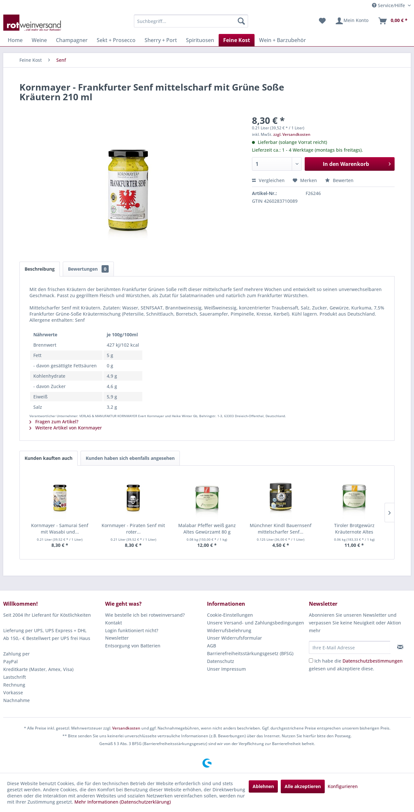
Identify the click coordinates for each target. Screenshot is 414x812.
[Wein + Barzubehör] (282, 40)
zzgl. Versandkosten (291, 134)
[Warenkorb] (393, 21)
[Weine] (39, 40)
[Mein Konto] (352, 21)
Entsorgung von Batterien (132, 646)
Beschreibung (40, 269)
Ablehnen (263, 786)
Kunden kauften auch (48, 458)
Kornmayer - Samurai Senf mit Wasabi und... (59, 528)
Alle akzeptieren (303, 786)
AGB (211, 646)
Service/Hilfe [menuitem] (389, 5)
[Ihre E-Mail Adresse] (349, 647)
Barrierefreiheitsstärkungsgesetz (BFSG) (250, 653)
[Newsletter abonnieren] (400, 647)
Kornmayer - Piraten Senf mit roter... (133, 528)
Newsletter (117, 638)
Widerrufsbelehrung (229, 630)
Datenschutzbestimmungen (373, 661)
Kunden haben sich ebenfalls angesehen (130, 458)
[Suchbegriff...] (191, 21)
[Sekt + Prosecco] (116, 40)
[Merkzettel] (322, 21)
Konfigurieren (343, 786)
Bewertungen (88, 269)
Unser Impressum (226, 669)
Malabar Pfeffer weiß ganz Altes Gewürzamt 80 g (207, 528)
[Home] (15, 40)
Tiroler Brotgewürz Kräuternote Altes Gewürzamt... (354, 528)
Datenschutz (220, 661)
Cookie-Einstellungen (230, 615)
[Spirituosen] (200, 40)
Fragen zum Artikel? (53, 421)
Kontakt (113, 623)
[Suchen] (241, 21)
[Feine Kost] (237, 40)
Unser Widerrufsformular (234, 638)
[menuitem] (191, 21)
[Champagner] (71, 40)
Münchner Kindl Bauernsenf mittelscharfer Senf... (280, 528)
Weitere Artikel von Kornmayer (65, 428)
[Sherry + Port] (160, 40)
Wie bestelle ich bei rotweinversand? (145, 615)
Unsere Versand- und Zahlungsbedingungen (255, 623)
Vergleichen (268, 180)
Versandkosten (126, 728)
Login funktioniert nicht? (131, 630)
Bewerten (339, 180)
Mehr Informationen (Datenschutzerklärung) (122, 802)
